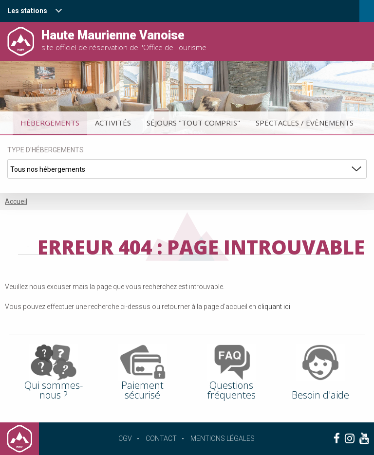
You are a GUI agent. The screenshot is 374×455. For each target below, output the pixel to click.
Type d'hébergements (45, 150)
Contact (161, 438)
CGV (125, 438)
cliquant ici (274, 306)
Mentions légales (222, 438)
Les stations (27, 11)
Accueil (16, 201)
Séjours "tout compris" (193, 122)
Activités (113, 122)
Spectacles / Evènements (305, 122)
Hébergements (49, 122)
